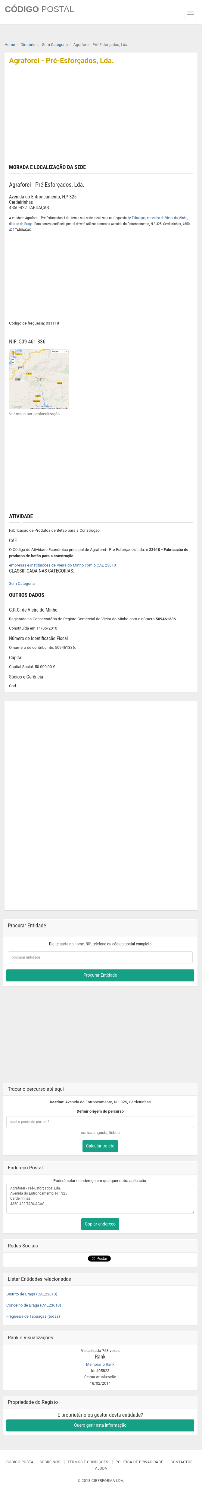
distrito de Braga (21, 224)
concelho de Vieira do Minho (167, 218)
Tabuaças (139, 218)
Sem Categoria (22, 583)
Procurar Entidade (100, 975)
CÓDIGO (39, 9)
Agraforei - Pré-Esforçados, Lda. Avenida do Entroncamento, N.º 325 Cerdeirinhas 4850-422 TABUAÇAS (100, 1199)
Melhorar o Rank (100, 1364)
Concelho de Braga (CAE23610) (33, 1305)
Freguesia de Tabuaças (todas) (33, 1316)
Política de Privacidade (139, 1462)
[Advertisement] (101, 119)
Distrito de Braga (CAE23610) (31, 1294)
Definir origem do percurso (100, 1111)
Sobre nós (50, 1462)
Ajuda (101, 1468)
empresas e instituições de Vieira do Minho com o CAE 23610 (62, 565)
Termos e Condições (88, 1462)
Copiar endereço (100, 1224)
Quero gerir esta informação (100, 1425)
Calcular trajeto (100, 1146)
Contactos (181, 1462)
